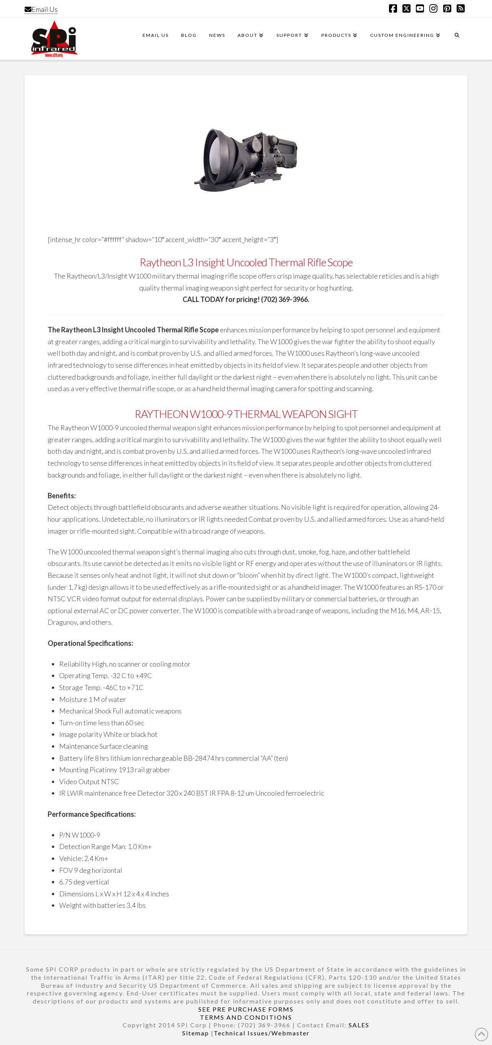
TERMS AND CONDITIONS (246, 1017)
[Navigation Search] (457, 39)
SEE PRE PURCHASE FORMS (246, 1009)
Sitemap (195, 1033)
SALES (359, 1024)
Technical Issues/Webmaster (262, 1033)
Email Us (41, 9)
